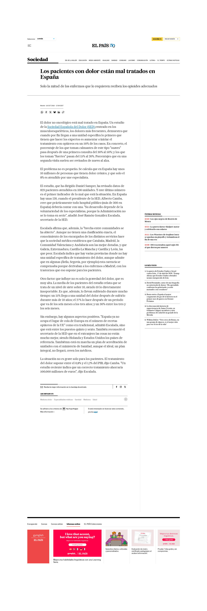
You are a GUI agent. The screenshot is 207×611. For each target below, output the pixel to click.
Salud (95, 400)
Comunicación (142, 60)
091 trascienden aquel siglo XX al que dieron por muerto (162, 246)
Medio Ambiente (94, 60)
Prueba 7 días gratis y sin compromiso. (167, 550)
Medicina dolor (46, 400)
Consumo (122, 60)
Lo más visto (151, 265)
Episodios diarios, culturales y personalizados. (116, 550)
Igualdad (106, 60)
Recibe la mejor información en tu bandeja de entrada (65, 387)
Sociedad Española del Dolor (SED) (71, 127)
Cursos (44, 524)
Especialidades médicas (63, 400)
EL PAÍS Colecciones (93, 524)
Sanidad (114, 60)
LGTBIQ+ (153, 60)
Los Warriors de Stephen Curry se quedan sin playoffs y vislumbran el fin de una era (162, 237)
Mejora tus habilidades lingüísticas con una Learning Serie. (77, 561)
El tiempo (161, 60)
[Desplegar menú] (29, 46)
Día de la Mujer (71, 60)
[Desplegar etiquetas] (126, 399)
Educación (83, 60)
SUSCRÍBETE (157, 39)
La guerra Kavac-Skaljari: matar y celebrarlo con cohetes (162, 228)
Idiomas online (73, 524)
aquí (96, 412)
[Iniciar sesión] (172, 39)
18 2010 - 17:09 (54, 106)
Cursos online (57, 524)
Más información (47, 412)
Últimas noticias (173, 60)
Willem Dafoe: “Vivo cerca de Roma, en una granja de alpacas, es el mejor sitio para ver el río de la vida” (163, 322)
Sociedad (37, 59)
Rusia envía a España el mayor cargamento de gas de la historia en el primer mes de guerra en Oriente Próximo (162, 297)
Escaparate (32, 524)
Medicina (87, 400)
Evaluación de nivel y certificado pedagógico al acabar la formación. (141, 551)
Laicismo (131, 60)
